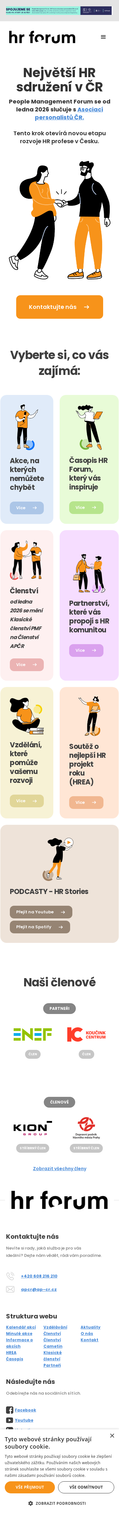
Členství (52, 1333)
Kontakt (89, 1340)
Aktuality (91, 1327)
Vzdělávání (55, 1327)
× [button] (111, 1436)
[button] (103, 37)
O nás (87, 1333)
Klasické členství (52, 1356)
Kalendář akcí (21, 1327)
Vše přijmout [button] (30, 1487)
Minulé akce (19, 1333)
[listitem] (34, 1041)
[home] (40, 37)
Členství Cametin (53, 1343)
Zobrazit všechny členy (59, 1168)
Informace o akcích (19, 1343)
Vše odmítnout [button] (86, 1487)
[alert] (59, 1471)
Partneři (52, 1365)
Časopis (14, 1359)
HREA (11, 1352)
